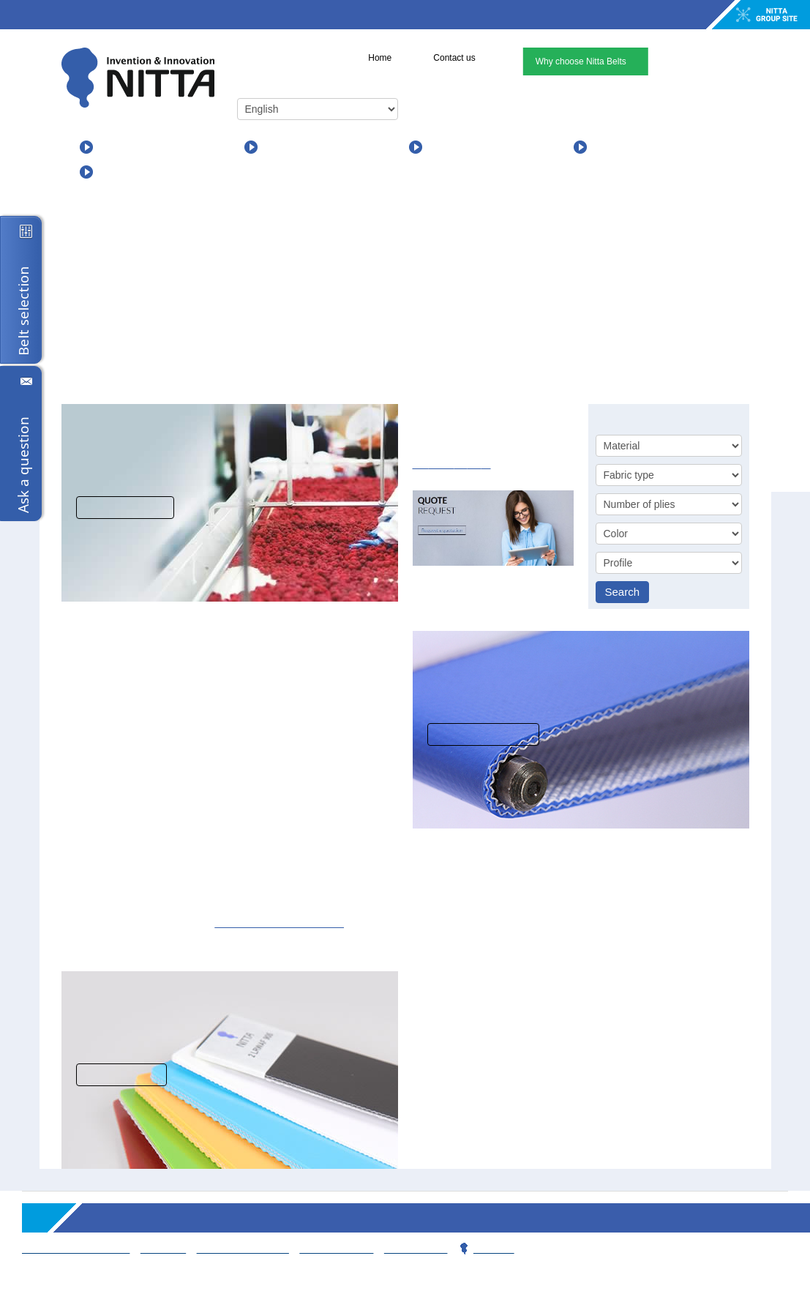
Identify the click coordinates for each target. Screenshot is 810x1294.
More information (483, 734)
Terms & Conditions (74, 1248)
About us (616, 146)
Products (121, 146)
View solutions (125, 507)
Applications (296, 146)
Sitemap (159, 1248)
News (442, 146)
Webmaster (408, 1248)
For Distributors (140, 171)
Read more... (118, 1074)
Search (622, 592)
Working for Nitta (238, 1248)
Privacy (484, 1248)
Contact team (330, 1248)
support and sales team (243, 922)
